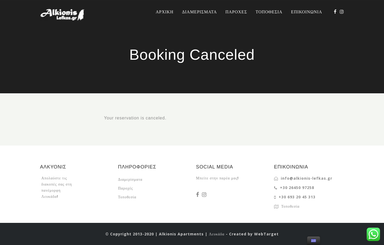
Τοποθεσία (127, 196)
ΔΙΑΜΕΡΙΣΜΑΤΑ (199, 12)
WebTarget (266, 233)
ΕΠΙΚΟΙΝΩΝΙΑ (306, 12)
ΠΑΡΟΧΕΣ (236, 12)
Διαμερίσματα (130, 179)
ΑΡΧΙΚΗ (164, 12)
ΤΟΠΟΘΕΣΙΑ (268, 12)
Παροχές (125, 188)
